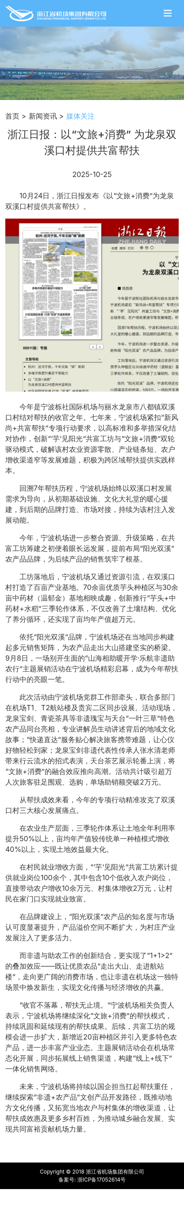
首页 (12, 116)
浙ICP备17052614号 (101, 1179)
